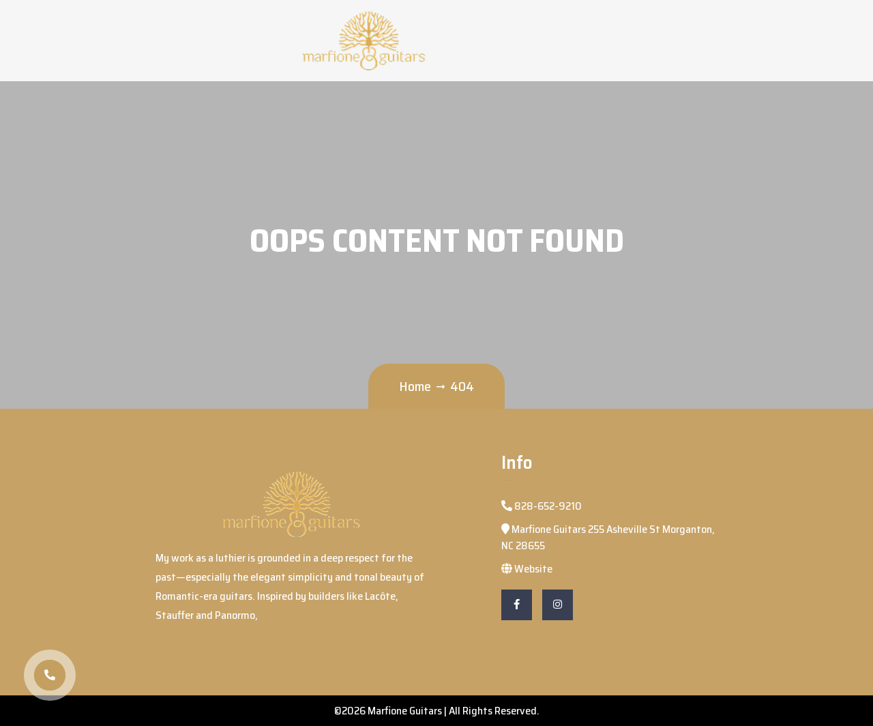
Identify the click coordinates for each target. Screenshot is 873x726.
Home (415, 386)
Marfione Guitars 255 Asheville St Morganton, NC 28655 (608, 537)
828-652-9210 (541, 505)
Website (526, 568)
